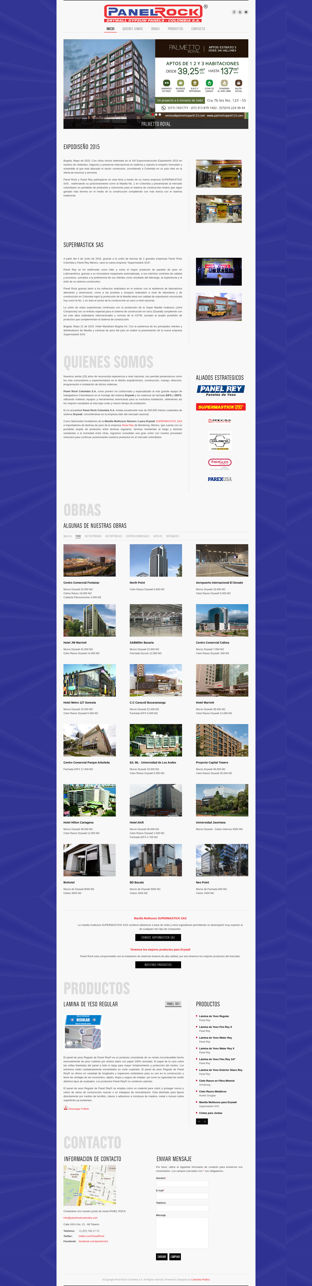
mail (246, 12)
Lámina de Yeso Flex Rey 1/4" (217, 1059)
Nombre (161, 1178)
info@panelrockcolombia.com (80, 1217)
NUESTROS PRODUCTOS (158, 965)
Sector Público (113, 536)
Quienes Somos (133, 29)
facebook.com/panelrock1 (93, 1241)
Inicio (110, 29)
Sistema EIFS (172, 536)
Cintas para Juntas (210, 1113)
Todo (78, 536)
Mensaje (161, 1215)
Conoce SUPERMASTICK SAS (158, 938)
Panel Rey (128, 425)
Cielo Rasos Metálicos (212, 1091)
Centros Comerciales (137, 536)
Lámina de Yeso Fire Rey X (215, 1026)
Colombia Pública (200, 1279)
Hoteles (157, 536)
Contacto (198, 29)
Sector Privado (93, 536)
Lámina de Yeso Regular (214, 1016)
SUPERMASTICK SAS (169, 421)
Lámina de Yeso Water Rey (215, 1037)
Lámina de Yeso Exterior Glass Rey (220, 1069)
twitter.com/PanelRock (91, 1236)
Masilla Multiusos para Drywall (218, 1102)
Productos (175, 29)
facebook (234, 12)
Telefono (161, 1202)
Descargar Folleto (76, 1108)
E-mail (160, 1190)
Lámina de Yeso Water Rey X (216, 1048)
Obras (155, 29)
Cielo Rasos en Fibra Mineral (217, 1080)
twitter (240, 12)
